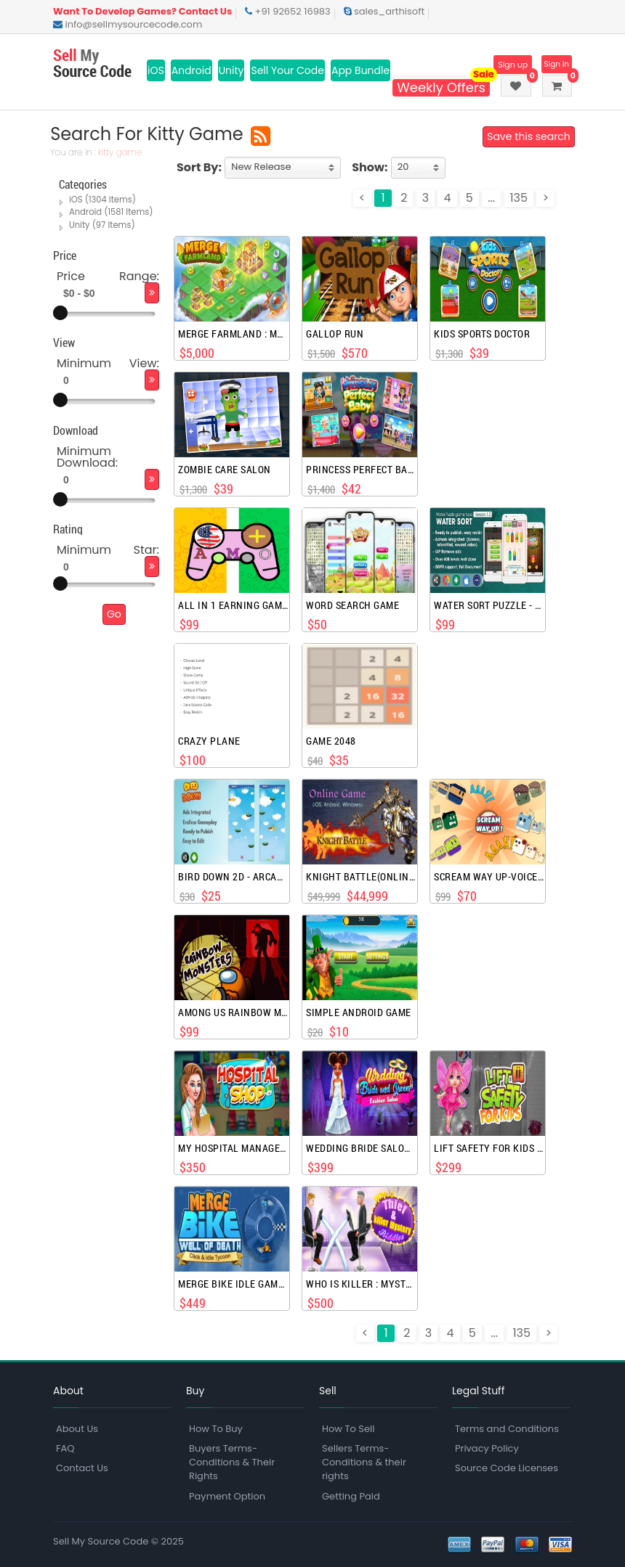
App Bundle (360, 70)
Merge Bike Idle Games (233, 1283)
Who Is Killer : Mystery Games (361, 1283)
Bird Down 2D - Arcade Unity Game (233, 876)
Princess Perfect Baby (361, 469)
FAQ (65, 1448)
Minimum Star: (108, 548)
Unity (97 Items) (101, 224)
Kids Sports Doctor (482, 333)
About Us (77, 1429)
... (491, 197)
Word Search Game (352, 605)
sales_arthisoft (384, 11)
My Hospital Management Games (233, 1148)
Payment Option (227, 1496)
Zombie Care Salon (224, 469)
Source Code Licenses (506, 1468)
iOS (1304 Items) (102, 199)
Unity (231, 70)
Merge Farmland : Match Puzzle (233, 333)
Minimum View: (108, 362)
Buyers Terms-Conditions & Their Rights (232, 1462)
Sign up (504, 64)
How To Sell (348, 1429)
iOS (156, 70)
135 (519, 197)
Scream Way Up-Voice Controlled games (489, 876)
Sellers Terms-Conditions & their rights (364, 1462)
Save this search (526, 136)
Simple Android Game (358, 1012)
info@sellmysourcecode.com (127, 24)
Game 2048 (331, 741)
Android (191, 70)
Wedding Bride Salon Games (361, 1148)
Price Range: (108, 275)
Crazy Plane (209, 741)
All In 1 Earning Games (233, 605)
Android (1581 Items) (110, 212)
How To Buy (216, 1429)
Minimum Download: (87, 455)
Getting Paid (351, 1496)
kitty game (123, 152)
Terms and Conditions (507, 1429)
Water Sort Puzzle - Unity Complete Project (489, 605)
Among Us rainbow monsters (233, 1012)
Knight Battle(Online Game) (361, 876)
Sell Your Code (287, 70)
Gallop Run (334, 333)
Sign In (554, 64)
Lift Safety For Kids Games (489, 1148)
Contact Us (82, 1468)
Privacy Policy (487, 1448)
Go (114, 612)
